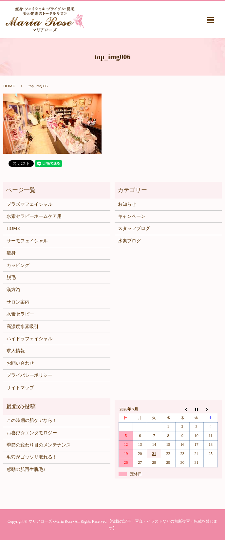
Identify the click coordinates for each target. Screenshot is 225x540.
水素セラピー (20, 314)
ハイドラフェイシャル (29, 338)
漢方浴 (13, 289)
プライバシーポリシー (29, 375)
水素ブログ (129, 240)
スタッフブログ (134, 228)
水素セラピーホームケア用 (34, 216)
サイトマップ (20, 387)
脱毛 (11, 277)
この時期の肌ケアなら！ (32, 420)
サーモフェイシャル (27, 240)
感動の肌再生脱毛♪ (26, 469)
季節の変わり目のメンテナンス (39, 445)
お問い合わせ (20, 363)
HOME (9, 86)
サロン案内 (18, 302)
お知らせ (127, 204)
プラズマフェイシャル (29, 204)
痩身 (11, 253)
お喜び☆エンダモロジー (32, 432)
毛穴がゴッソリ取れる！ (32, 457)
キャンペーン (131, 216)
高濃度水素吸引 (23, 326)
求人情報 (16, 350)
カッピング (18, 265)
